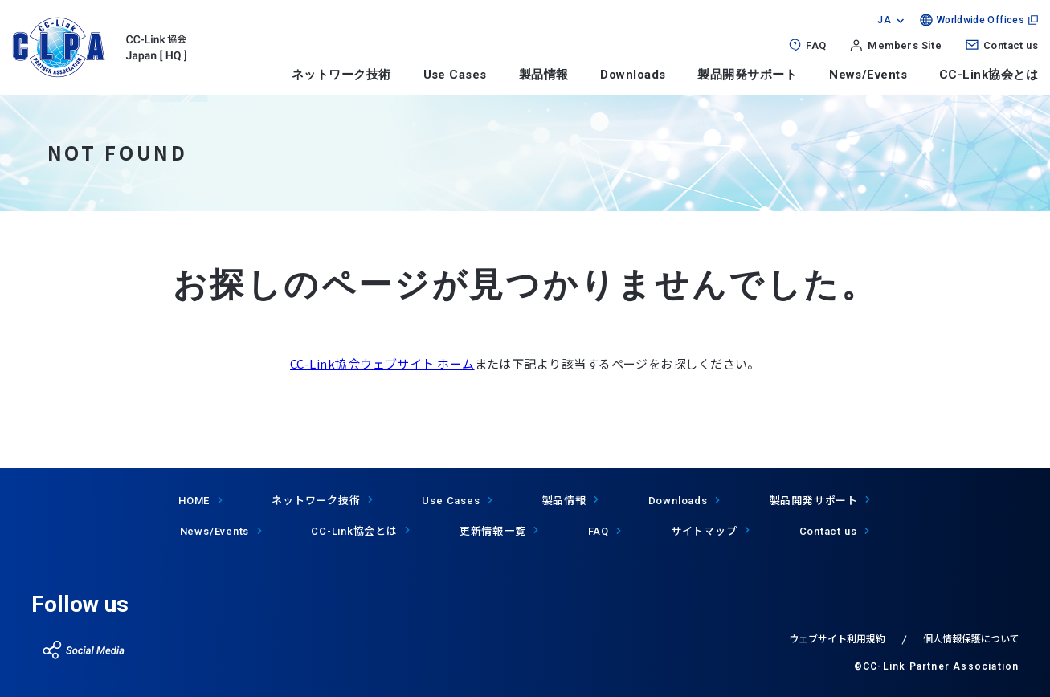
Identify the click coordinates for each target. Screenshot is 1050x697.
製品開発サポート (747, 74)
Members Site (905, 45)
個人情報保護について (971, 638)
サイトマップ (704, 530)
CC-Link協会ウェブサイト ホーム (382, 363)
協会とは (354, 530)
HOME (194, 501)
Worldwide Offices (980, 20)
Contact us (1010, 45)
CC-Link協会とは (988, 74)
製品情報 (544, 74)
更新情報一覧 (493, 530)
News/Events (868, 74)
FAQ (816, 45)
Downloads (632, 74)
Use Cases (455, 74)
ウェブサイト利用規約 (837, 638)
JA (884, 20)
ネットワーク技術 (341, 74)
